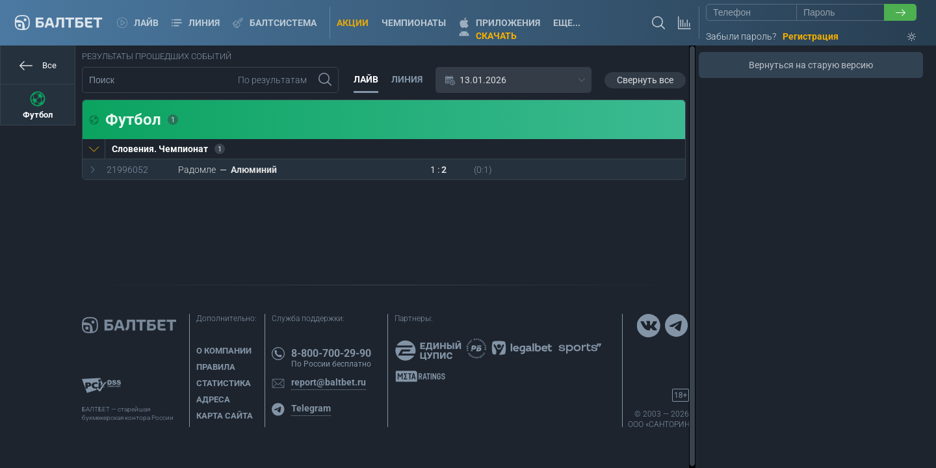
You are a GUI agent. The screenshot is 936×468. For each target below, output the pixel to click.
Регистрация (810, 36)
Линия (196, 23)
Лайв (138, 23)
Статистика (223, 383)
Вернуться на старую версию (811, 65)
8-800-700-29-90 (331, 353)
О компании (224, 351)
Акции (353, 23)
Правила (215, 367)
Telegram (311, 408)
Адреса (213, 399)
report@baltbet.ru (328, 382)
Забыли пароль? (741, 36)
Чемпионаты (414, 23)
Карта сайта (224, 416)
